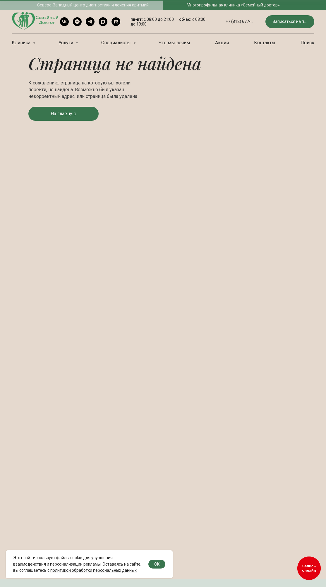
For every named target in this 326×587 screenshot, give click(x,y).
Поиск (307, 42)
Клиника (22, 42)
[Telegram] (90, 21)
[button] (289, 21)
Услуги (66, 42)
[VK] (64, 21)
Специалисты (116, 42)
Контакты (264, 42)
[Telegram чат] (77, 21)
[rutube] (115, 21)
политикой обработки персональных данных (93, 570)
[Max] (103, 21)
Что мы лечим (174, 42)
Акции (222, 42)
